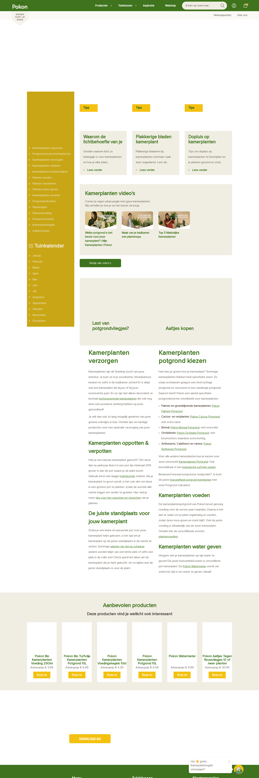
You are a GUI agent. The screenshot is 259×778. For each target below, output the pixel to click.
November (39, 271)
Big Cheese (92, 772)
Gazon (142, 703)
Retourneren (146, 743)
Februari (37, 218)
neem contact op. (207, 703)
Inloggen (235, 5)
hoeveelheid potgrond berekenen (190, 417)
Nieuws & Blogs (87, 714)
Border (142, 714)
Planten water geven (45, 146)
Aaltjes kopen (41, 187)
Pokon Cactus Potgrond (205, 354)
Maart (36, 224)
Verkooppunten (222, 15)
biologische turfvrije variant (199, 405)
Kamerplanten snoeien (46, 152)
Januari (37, 212)
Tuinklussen (125, 5)
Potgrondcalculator (44, 158)
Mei (35, 236)
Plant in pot (145, 709)
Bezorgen (144, 748)
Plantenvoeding (42, 169)
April (35, 230)
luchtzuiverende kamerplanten (118, 336)
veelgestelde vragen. (221, 697)
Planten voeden (42, 134)
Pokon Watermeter (194, 504)
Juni (35, 242)
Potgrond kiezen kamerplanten (52, 110)
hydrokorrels (127, 414)
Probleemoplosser (149, 725)
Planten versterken (44, 140)
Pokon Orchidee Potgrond (193, 370)
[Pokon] (20, 13)
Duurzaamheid (86, 709)
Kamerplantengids (44, 181)
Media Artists (67, 772)
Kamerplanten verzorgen (48, 116)
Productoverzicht (43, 175)
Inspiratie (148, 5)
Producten (101, 5)
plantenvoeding (168, 474)
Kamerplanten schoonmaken (50, 128)
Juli (34, 247)
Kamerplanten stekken (46, 122)
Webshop (170, 5)
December (39, 277)
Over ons (242, 15)
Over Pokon (84, 703)
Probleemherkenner (90, 741)
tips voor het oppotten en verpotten (118, 435)
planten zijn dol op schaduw (127, 484)
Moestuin (143, 698)
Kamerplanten (147, 719)
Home (81, 698)
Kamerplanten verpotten (48, 104)
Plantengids (40, 163)
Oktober (38, 265)
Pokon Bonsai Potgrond (185, 365)
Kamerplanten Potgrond (193, 399)
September (40, 259)
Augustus (38, 253)
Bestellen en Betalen (151, 737)
